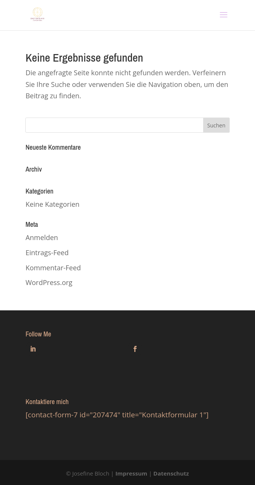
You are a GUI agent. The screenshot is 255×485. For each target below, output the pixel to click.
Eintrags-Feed (46, 252)
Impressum (131, 473)
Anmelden (41, 237)
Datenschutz (171, 473)
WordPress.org (48, 282)
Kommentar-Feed (53, 267)
